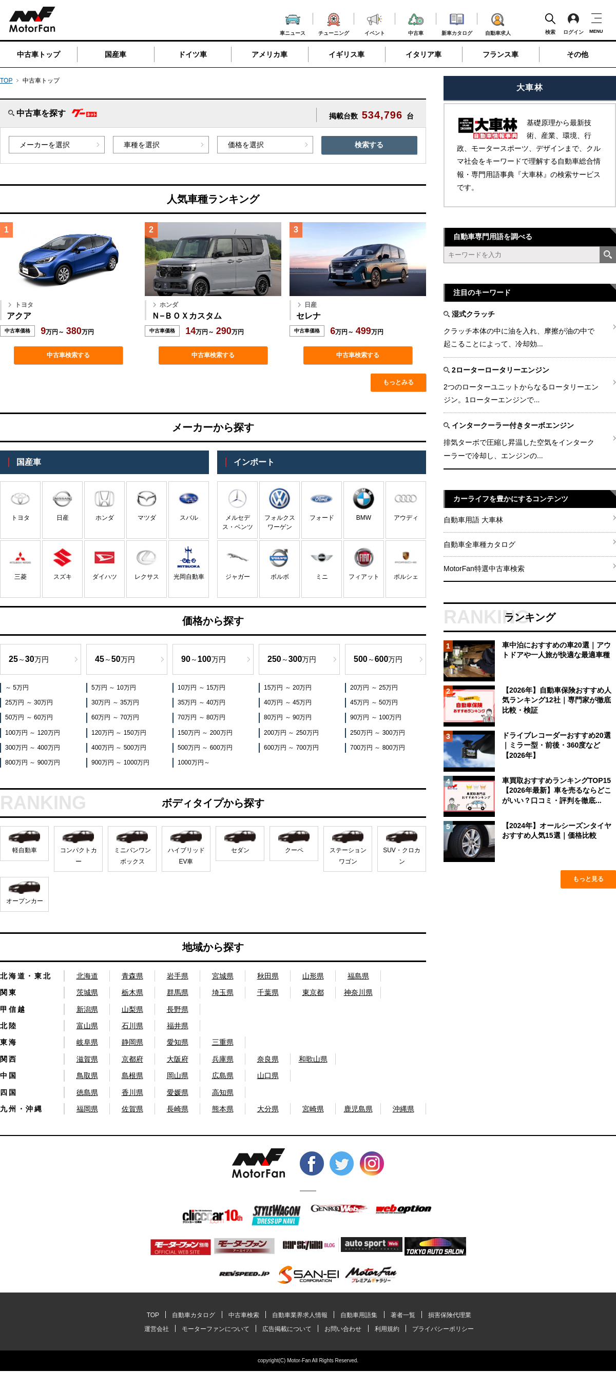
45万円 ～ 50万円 (374, 702)
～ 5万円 (17, 687)
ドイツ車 (192, 54)
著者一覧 (403, 1315)
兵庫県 (223, 1059)
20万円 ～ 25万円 (374, 687)
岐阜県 (87, 1042)
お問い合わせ (342, 1329)
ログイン (573, 23)
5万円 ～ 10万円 (113, 687)
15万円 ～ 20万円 (288, 687)
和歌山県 (313, 1059)
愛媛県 (177, 1092)
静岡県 (132, 1042)
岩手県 (177, 976)
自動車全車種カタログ (479, 544)
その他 (577, 54)
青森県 (132, 976)
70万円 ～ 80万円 (201, 717)
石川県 (132, 1026)
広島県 (223, 1075)
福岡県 (87, 1109)
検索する (369, 145)
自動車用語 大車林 (473, 520)
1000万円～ (194, 762)
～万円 (29, 659)
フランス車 (500, 54)
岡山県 (177, 1075)
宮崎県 (313, 1109)
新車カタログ (456, 23)
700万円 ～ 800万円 (377, 747)
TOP (6, 80)
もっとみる (398, 382)
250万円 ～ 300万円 (377, 732)
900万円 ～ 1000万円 (120, 762)
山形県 (313, 976)
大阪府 (177, 1059)
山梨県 (132, 1009)
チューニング (333, 22)
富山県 (87, 1026)
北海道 (87, 976)
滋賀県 (87, 1059)
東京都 (313, 992)
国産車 (115, 54)
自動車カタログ (193, 1315)
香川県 (132, 1092)
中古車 (416, 22)
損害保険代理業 (449, 1315)
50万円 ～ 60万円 (29, 717)
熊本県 (223, 1109)
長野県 (177, 1009)
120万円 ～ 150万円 (118, 732)
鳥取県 (87, 1075)
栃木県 (132, 992)
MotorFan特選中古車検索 (484, 568)
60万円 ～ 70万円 (115, 717)
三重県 (223, 1042)
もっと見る (588, 879)
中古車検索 (243, 1315)
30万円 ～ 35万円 (115, 702)
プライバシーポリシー (443, 1329)
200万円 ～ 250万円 (291, 732)
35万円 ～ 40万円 (201, 702)
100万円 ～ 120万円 (32, 732)
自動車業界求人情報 (300, 1315)
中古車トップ (38, 54)
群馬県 (177, 992)
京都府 (132, 1059)
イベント (374, 23)
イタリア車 (423, 54)
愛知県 (177, 1042)
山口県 (268, 1075)
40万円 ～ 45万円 (288, 702)
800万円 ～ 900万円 (32, 762)
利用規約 (387, 1329)
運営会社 (156, 1329)
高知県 (223, 1092)
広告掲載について (287, 1329)
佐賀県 (132, 1109)
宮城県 (223, 976)
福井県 (177, 1026)
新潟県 (87, 1009)
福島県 (358, 976)
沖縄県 (403, 1109)
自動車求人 (498, 22)
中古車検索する (68, 355)
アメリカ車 (269, 54)
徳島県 (87, 1092)
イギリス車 (346, 54)
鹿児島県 (358, 1109)
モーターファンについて (215, 1329)
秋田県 (268, 976)
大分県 (268, 1109)
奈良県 (268, 1059)
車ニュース (292, 23)
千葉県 (268, 992)
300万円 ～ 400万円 (32, 747)
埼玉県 (223, 992)
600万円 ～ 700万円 (291, 747)
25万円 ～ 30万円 (29, 702)
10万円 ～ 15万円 (201, 687)
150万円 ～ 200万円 (205, 732)
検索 (550, 23)
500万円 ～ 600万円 (205, 747)
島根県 (132, 1075)
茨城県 (87, 992)
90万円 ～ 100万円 (375, 717)
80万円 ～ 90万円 (288, 717)
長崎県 (177, 1109)
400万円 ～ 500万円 (118, 747)
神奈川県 (358, 992)
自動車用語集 (358, 1315)
